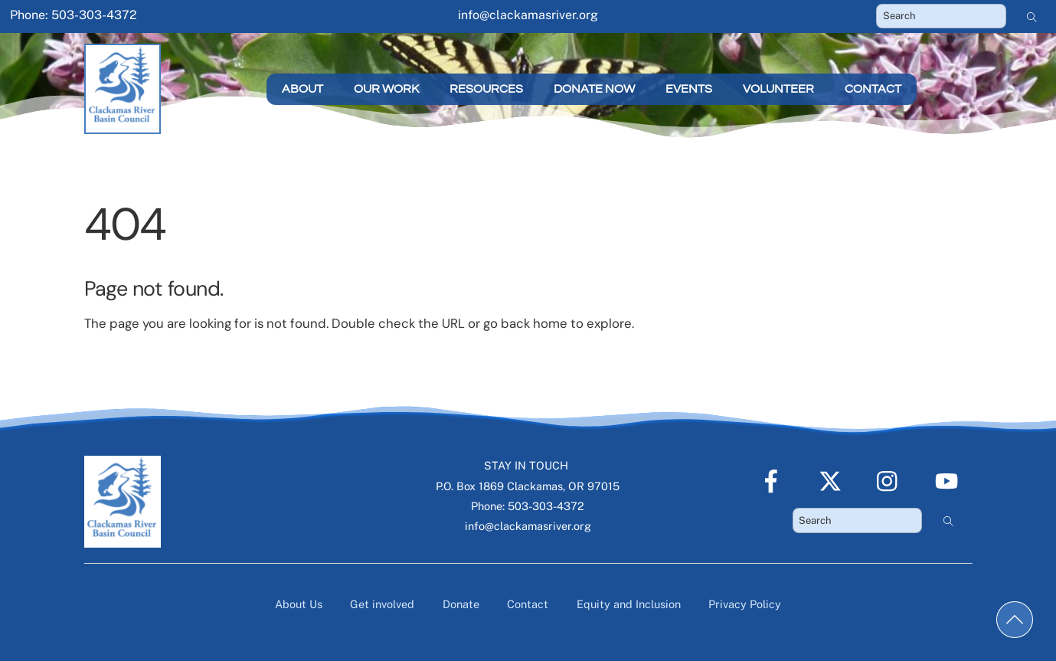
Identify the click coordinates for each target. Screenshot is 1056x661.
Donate (461, 603)
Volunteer (778, 89)
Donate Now (594, 89)
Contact (873, 89)
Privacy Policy (744, 603)
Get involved (382, 603)
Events (688, 89)
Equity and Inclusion (629, 603)
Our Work (386, 89)
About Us (298, 603)
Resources (486, 89)
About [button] (302, 89)
